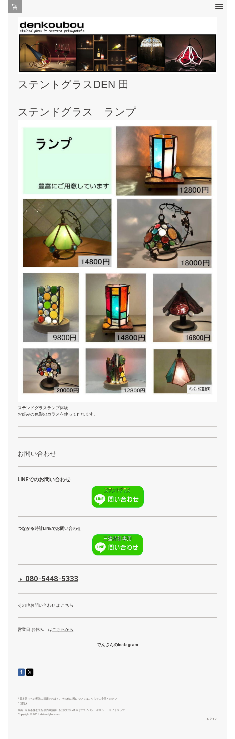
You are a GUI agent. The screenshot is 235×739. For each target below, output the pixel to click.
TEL (48, 579)
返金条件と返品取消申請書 (41, 710)
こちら (67, 605)
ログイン (212, 718)
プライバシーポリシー (93, 710)
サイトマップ (117, 710)
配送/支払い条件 (68, 710)
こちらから (62, 629)
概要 (20, 710)
